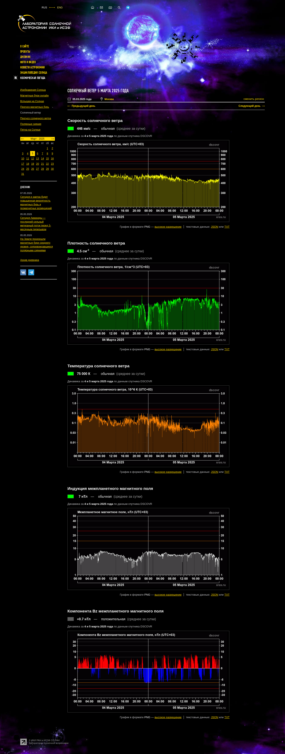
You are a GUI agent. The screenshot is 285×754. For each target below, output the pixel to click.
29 (47, 168)
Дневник (25, 57)
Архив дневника (29, 260)
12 (32, 158)
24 (22, 168)
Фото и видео (28, 62)
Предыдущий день (83, 105)
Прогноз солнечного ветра (35, 118)
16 (52, 158)
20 (37, 163)
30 (52, 168)
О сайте (24, 46)
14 (42, 158)
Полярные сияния (30, 124)
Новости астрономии (32, 67)
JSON (214, 226)
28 (42, 168)
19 (32, 163)
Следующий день (249, 105)
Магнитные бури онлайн (34, 95)
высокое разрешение (168, 226)
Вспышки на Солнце (32, 101)
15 (47, 158)
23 (52, 163)
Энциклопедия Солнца (33, 73)
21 (42, 163)
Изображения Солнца (33, 89)
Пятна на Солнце (30, 129)
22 (47, 163)
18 (27, 163)
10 (22, 158)
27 (37, 168)
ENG (60, 7)
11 (27, 158)
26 (32, 168)
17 (22, 163)
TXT (227, 226)
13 (37, 158)
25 (27, 168)
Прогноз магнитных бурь (34, 107)
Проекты (25, 51)
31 (22, 173)
